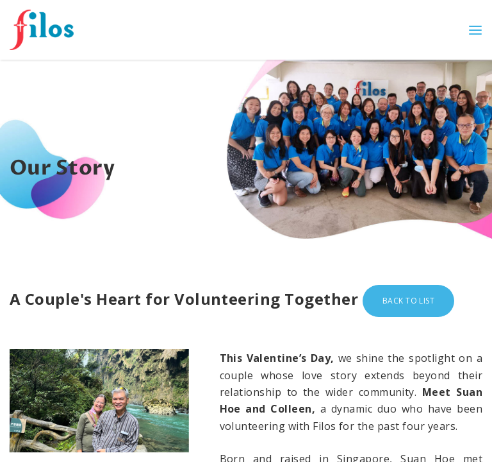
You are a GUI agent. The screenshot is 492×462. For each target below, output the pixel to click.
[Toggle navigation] (475, 29)
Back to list (408, 300)
